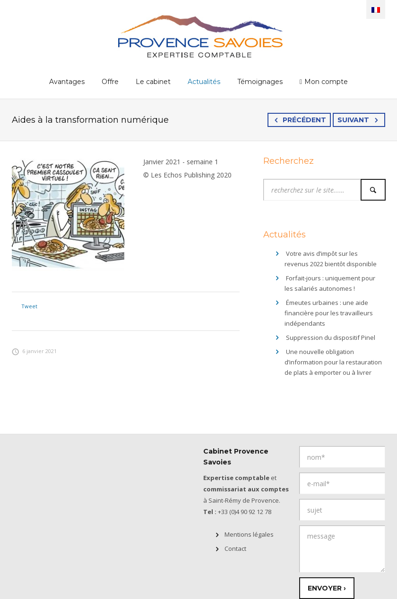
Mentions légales (249, 534)
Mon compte (326, 81)
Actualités (204, 81)
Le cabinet (153, 81)
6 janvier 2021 (34, 350)
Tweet (29, 306)
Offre (110, 81)
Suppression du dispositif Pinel (330, 337)
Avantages (67, 81)
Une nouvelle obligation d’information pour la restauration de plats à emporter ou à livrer (333, 362)
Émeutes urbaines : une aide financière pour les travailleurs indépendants (329, 313)
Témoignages (260, 81)
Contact (235, 548)
